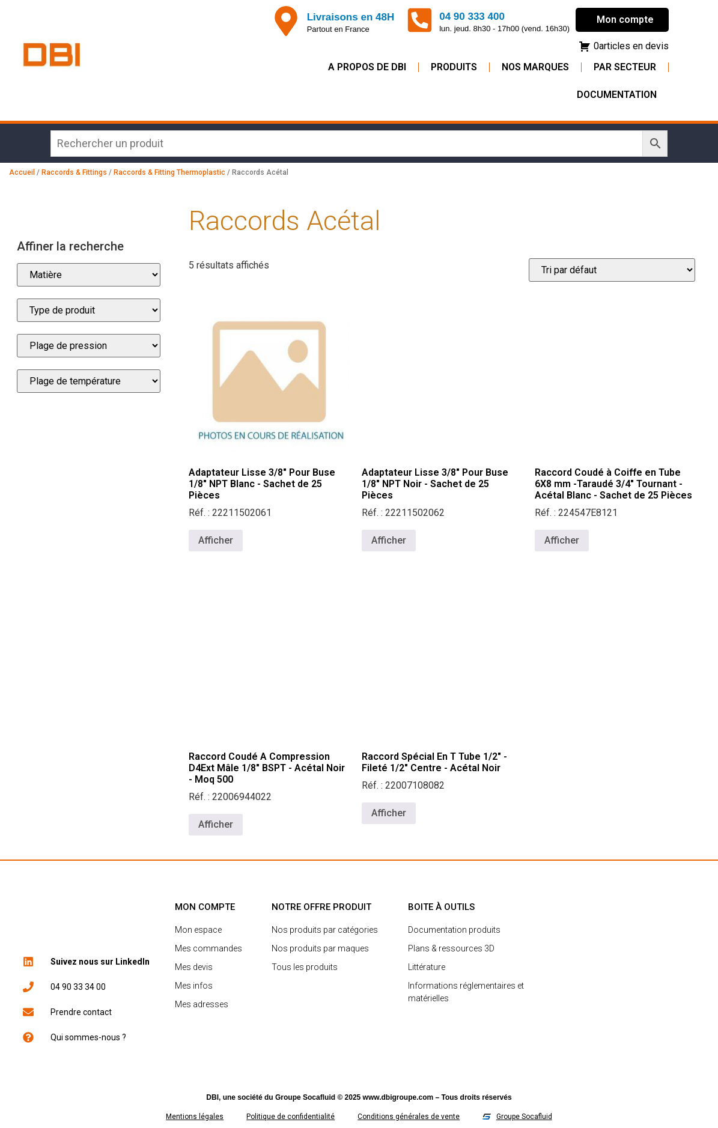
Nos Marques (535, 67)
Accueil (22, 172)
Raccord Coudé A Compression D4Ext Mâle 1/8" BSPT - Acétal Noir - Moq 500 (267, 768)
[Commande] (612, 270)
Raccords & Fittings (74, 172)
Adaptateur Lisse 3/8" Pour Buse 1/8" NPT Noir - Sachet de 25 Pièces (435, 484)
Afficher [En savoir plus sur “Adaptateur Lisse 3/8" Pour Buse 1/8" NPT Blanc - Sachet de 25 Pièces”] (215, 540)
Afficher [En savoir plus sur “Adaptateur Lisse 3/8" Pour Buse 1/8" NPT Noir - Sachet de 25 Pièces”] (388, 540)
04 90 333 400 (472, 16)
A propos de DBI (367, 67)
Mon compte (625, 19)
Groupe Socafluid (305, 1097)
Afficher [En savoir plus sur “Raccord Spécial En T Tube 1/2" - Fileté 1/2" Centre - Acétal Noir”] (388, 813)
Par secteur (625, 67)
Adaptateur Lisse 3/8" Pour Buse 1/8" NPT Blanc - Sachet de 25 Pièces (262, 484)
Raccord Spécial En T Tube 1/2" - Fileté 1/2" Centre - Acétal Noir (434, 762)
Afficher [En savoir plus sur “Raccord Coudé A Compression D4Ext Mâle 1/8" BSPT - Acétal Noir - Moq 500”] (215, 824)
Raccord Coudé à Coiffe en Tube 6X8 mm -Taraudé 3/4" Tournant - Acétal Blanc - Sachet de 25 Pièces (613, 484)
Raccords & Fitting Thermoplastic (169, 172)
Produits (454, 67)
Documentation (617, 94)
